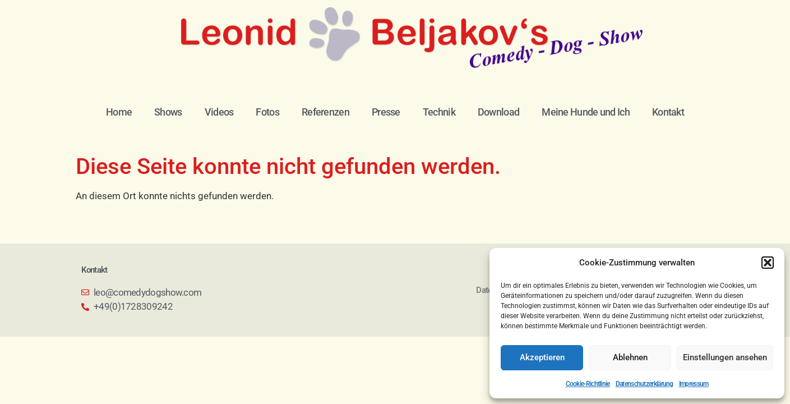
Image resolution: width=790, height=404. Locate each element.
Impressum (694, 384)
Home (119, 112)
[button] (767, 262)
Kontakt (668, 112)
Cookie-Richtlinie (588, 384)
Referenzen (325, 112)
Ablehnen (630, 357)
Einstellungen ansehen (725, 357)
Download (498, 112)
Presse (386, 112)
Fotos (267, 112)
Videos (219, 112)
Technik (439, 112)
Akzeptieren (542, 357)
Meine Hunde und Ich (586, 112)
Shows (168, 112)
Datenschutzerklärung (644, 384)
